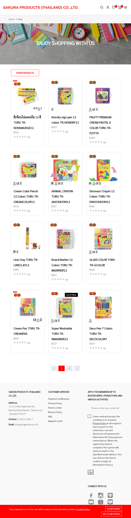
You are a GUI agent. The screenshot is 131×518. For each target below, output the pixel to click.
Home (12, 19)
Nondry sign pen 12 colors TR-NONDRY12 (65, 119)
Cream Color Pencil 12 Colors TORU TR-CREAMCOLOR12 (26, 196)
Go (90, 472)
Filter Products (25, 72)
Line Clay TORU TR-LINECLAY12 (26, 262)
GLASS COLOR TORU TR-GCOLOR (102, 262)
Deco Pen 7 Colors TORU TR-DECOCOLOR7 (100, 333)
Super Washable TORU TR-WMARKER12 (61, 333)
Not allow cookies (111, 514)
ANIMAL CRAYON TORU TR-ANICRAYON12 (62, 196)
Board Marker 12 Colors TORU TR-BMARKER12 (62, 265)
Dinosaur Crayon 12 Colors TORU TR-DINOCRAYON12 (102, 196)
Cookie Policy (83, 509)
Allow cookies (113, 508)
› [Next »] (77, 368)
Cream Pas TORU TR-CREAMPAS (27, 330)
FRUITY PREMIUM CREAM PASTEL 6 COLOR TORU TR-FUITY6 (100, 125)
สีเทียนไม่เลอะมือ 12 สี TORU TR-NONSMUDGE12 (27, 122)
